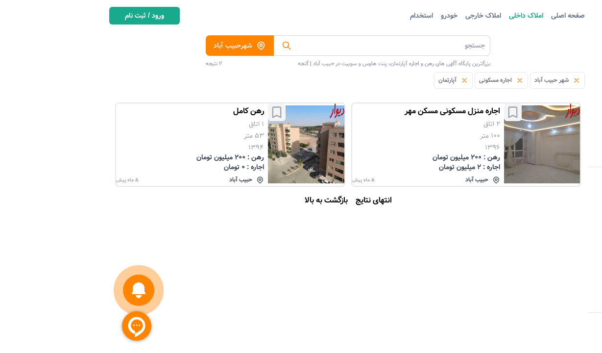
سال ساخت (556, 303)
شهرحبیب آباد (132, 45)
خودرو (342, 15)
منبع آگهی (558, 197)
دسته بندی (569, 42)
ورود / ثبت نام (37, 15)
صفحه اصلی (461, 15)
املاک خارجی (376, 15)
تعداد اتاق (558, 215)
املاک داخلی (419, 15)
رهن (566, 268)
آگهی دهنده (555, 232)
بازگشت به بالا (219, 200)
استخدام (314, 15)
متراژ (566, 285)
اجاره (566, 250)
